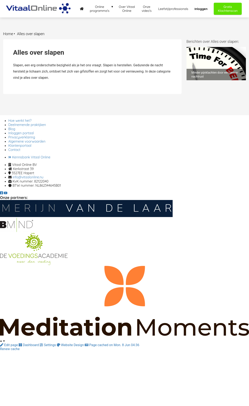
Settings (48, 345)
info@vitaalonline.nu (27, 177)
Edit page (9, 345)
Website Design (71, 345)
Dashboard (29, 345)
